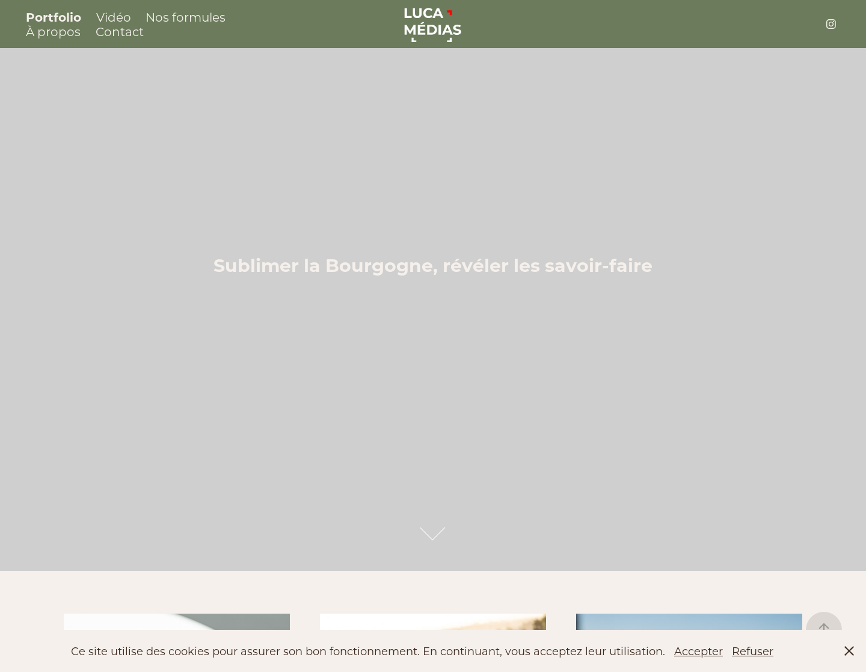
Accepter (698, 651)
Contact (120, 31)
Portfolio (53, 16)
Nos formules (186, 17)
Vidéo (113, 17)
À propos (53, 31)
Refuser (752, 651)
